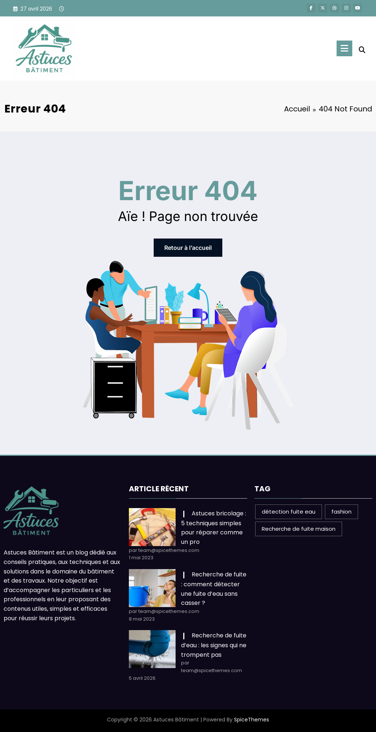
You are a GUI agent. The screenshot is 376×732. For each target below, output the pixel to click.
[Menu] (344, 48)
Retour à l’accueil (188, 247)
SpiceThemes (251, 719)
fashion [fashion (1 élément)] (341, 511)
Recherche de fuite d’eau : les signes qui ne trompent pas (213, 645)
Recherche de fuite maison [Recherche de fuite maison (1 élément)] (298, 529)
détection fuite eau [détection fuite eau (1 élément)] (288, 511)
